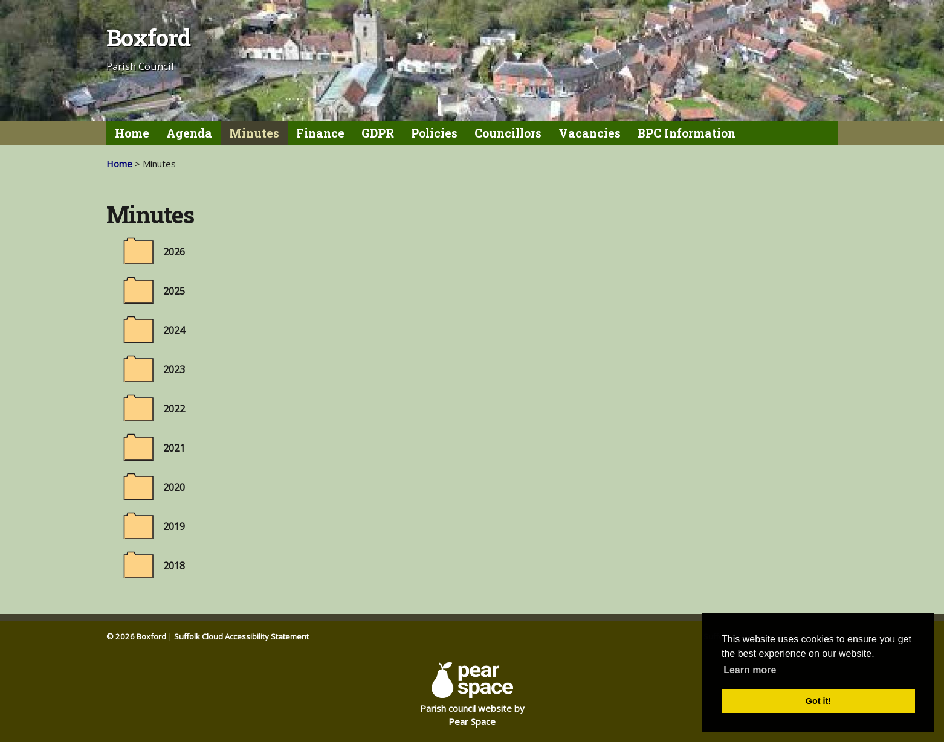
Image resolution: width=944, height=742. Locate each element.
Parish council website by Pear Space (472, 695)
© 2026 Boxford (136, 636)
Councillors (508, 133)
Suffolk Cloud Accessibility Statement (241, 636)
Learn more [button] (749, 670)
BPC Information (686, 133)
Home (132, 133)
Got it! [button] (818, 701)
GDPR (377, 133)
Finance (320, 133)
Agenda (189, 133)
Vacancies (589, 133)
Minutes (254, 133)
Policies (434, 133)
